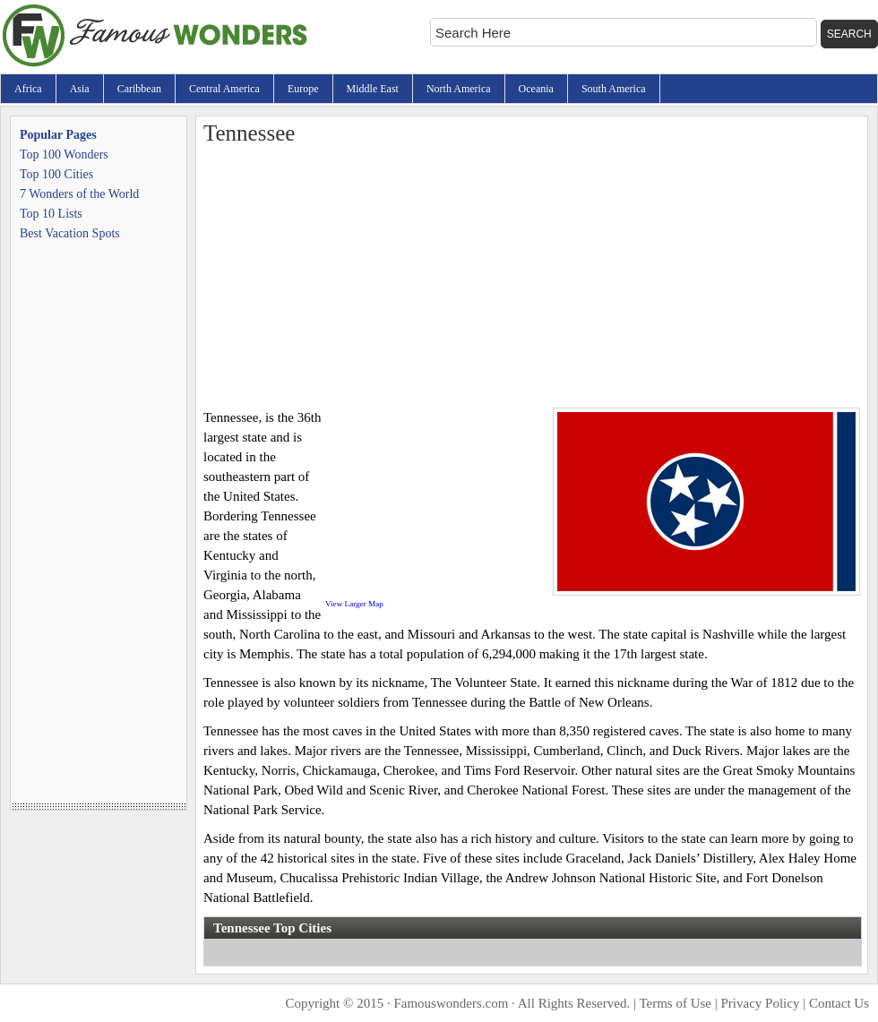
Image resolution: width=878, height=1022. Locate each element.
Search (849, 34)
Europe (303, 88)
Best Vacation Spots (70, 233)
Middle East (373, 88)
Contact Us (839, 1003)
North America (458, 88)
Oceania (536, 88)
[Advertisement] (531, 273)
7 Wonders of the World (79, 194)
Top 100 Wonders (64, 154)
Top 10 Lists (51, 213)
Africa (28, 88)
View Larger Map (354, 603)
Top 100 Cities (56, 174)
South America (613, 88)
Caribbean (139, 88)
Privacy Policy (760, 1003)
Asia (80, 88)
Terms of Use (675, 1003)
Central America (224, 88)
